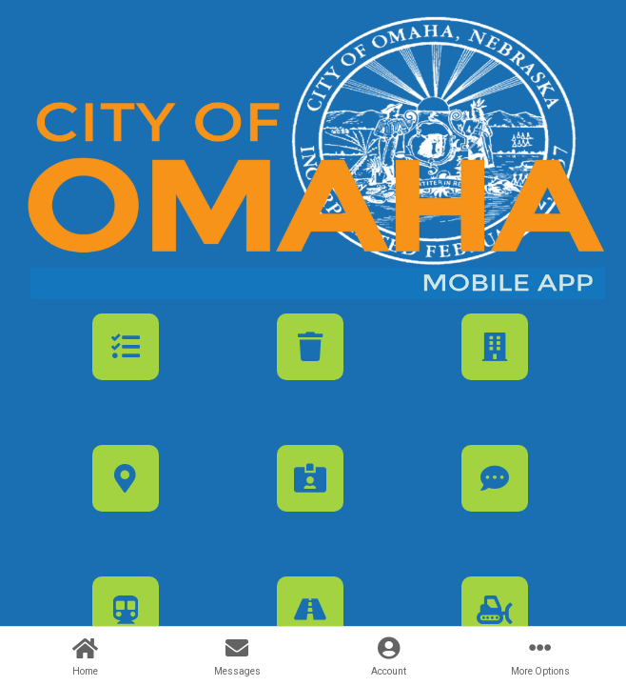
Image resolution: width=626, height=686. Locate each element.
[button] (125, 373)
